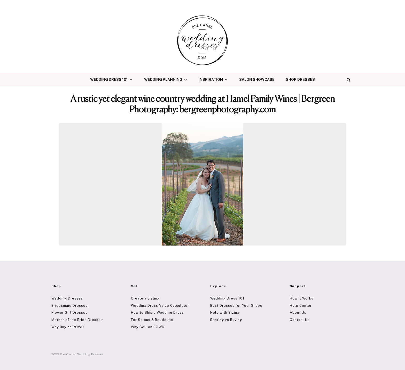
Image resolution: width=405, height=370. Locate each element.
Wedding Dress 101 (109, 79)
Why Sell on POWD (148, 327)
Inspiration (211, 79)
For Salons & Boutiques (152, 320)
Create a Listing (145, 298)
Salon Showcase (257, 79)
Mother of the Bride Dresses (77, 320)
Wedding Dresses (67, 298)
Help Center (301, 306)
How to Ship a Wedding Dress (157, 312)
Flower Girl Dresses (69, 312)
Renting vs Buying (226, 320)
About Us (298, 312)
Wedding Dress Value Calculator (160, 306)
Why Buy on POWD (67, 327)
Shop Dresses (300, 79)
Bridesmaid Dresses (69, 306)
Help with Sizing (224, 312)
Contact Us (300, 320)
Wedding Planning (163, 79)
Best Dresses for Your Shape (236, 306)
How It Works (301, 298)
